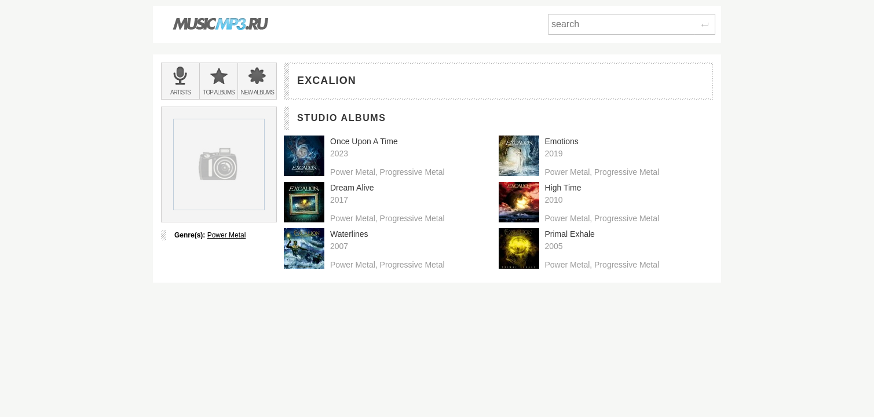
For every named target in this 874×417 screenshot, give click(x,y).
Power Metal (226, 235)
